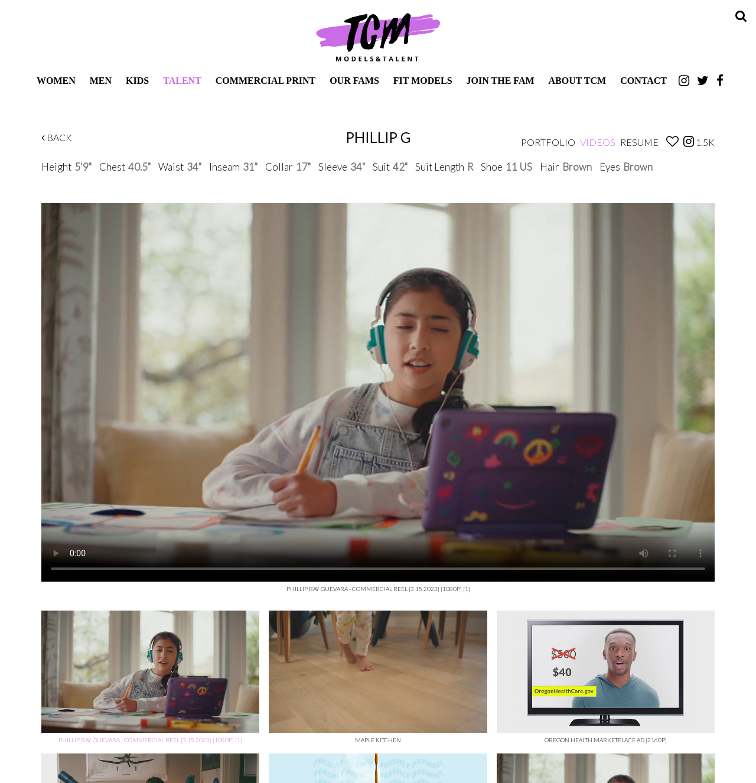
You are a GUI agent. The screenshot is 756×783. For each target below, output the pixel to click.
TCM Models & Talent (378, 36)
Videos (597, 142)
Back (56, 137)
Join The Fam (501, 81)
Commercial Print (265, 81)
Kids (137, 81)
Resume (639, 142)
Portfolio (548, 142)
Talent (182, 81)
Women (56, 81)
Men (101, 81)
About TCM (578, 81)
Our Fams (354, 81)
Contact (643, 81)
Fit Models (422, 81)
